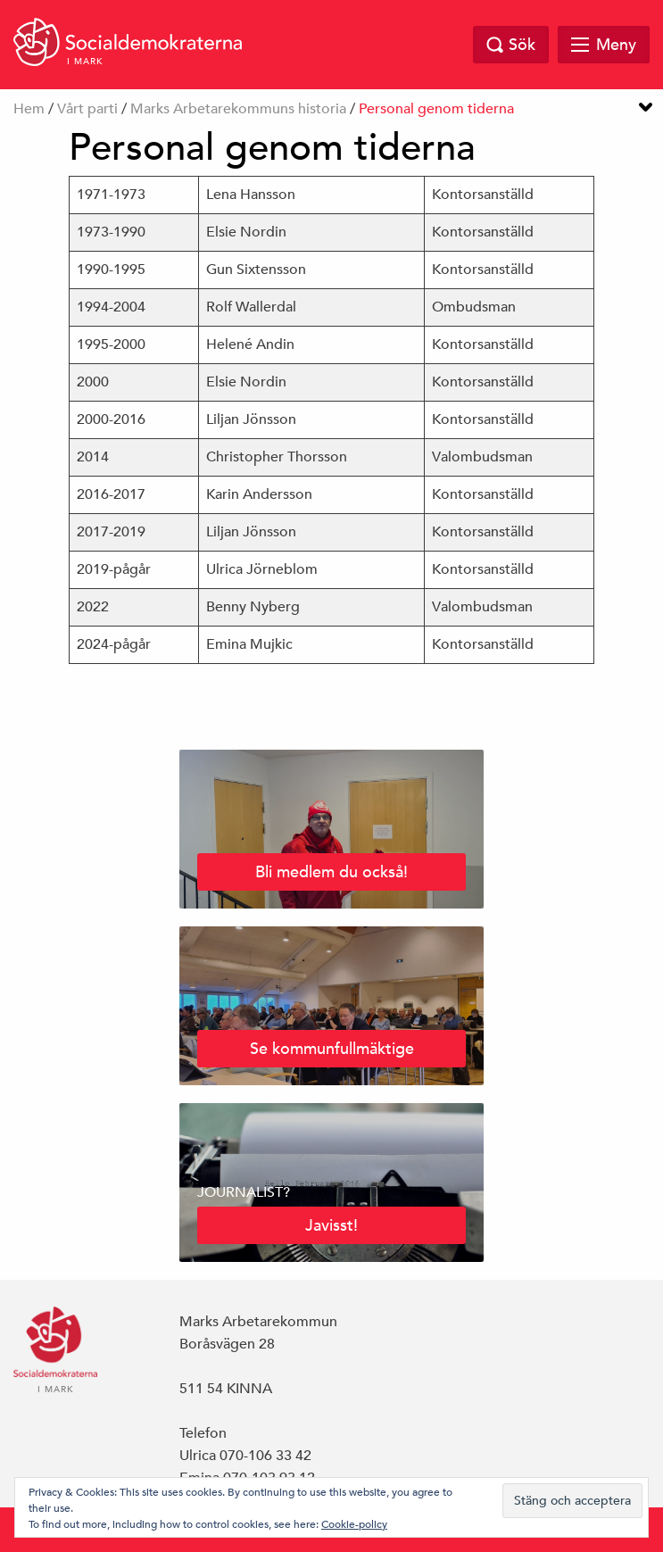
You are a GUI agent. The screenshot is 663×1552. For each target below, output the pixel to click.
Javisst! (331, 1225)
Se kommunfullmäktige (332, 1048)
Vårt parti (87, 109)
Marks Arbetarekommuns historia (238, 109)
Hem (29, 109)
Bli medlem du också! (331, 871)
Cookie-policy (354, 1523)
